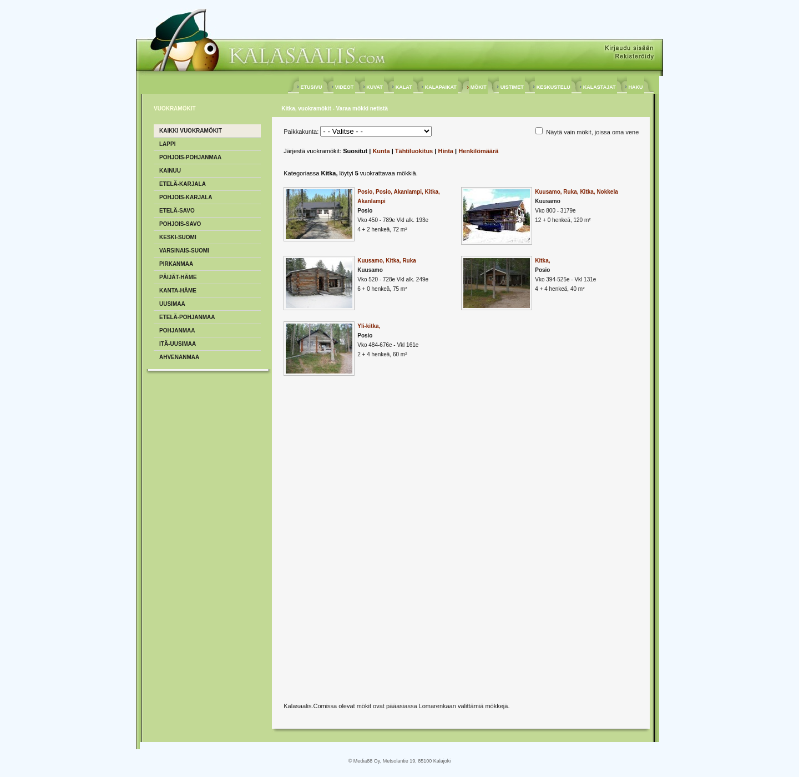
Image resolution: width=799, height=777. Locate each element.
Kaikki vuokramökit (190, 131)
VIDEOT (344, 87)
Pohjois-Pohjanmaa (190, 157)
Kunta (381, 151)
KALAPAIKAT (440, 87)
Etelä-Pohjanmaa (187, 317)
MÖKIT (478, 87)
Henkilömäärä (478, 151)
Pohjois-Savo (180, 224)
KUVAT (375, 87)
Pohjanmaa (177, 330)
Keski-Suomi (177, 237)
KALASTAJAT (599, 87)
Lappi (167, 144)
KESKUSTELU (553, 87)
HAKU (635, 87)
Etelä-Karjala (182, 184)
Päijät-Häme (178, 277)
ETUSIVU (311, 87)
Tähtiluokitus (414, 151)
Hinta (445, 151)
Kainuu (170, 171)
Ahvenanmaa (179, 357)
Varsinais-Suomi (184, 251)
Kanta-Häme (177, 290)
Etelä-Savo (177, 211)
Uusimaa (172, 304)
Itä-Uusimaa (177, 344)
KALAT (403, 87)
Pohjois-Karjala (186, 197)
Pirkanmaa (176, 264)
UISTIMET (512, 87)
